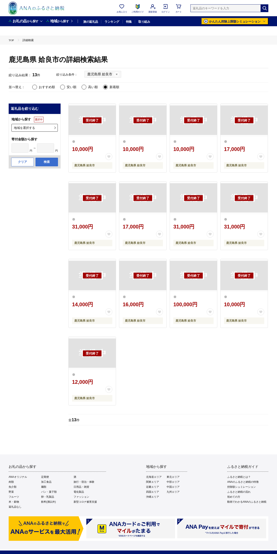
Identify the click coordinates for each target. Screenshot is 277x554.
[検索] (264, 8)
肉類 (11, 481)
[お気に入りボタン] (108, 156)
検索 (47, 162)
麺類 (43, 486)
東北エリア (173, 476)
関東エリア (152, 481)
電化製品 (79, 491)
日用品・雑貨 (81, 486)
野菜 (11, 491)
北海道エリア (154, 476)
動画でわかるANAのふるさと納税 (246, 501)
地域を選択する (24, 128)
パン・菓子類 (49, 491)
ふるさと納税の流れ (239, 491)
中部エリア (173, 481)
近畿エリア (152, 486)
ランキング (112, 21)
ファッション (81, 496)
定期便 (45, 476)
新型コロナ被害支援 (85, 501)
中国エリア (173, 486)
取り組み (144, 21)
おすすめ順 (47, 87)
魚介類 (12, 486)
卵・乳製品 (47, 496)
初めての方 (233, 496)
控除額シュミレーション (241, 486)
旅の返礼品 (90, 21)
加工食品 (46, 481)
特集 (129, 21)
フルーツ (14, 496)
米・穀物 (14, 501)
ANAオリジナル (18, 476)
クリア (22, 162)
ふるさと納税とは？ (239, 476)
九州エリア (173, 491)
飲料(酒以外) (48, 501)
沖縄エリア (152, 496)
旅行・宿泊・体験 (84, 481)
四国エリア (152, 491)
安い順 (71, 87)
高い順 (93, 87)
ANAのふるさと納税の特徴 (243, 481)
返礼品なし (15, 506)
